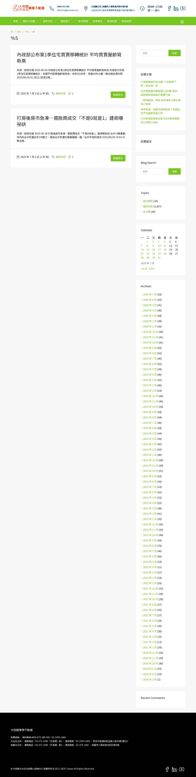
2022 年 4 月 (150, 567)
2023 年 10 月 (150, 471)
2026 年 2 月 (150, 321)
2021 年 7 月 (150, 615)
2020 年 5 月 (150, 679)
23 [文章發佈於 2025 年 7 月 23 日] (153, 253)
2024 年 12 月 (150, 396)
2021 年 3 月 (150, 636)
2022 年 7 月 (150, 551)
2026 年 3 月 (150, 316)
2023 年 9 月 (150, 476)
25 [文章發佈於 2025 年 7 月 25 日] (165, 253)
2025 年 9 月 (150, 348)
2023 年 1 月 (150, 519)
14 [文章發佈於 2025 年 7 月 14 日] (142, 249)
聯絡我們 (127, 21)
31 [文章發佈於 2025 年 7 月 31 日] (159, 257)
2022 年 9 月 (150, 540)
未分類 (146, 211)
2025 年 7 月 (150, 358)
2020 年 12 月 (150, 652)
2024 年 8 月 (150, 417)
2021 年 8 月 (150, 610)
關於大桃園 (29, 21)
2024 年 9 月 (150, 412)
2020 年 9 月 (150, 668)
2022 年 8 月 (150, 545)
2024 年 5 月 (150, 433)
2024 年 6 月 (150, 428)
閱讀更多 (118, 95)
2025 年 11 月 (150, 337)
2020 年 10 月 (150, 663)
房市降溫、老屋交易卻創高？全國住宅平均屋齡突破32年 (160, 111)
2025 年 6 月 (150, 364)
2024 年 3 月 (150, 444)
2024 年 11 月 (150, 401)
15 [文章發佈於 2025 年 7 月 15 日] (148, 249)
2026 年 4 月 (150, 310)
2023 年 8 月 (150, 481)
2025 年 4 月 (150, 374)
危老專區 (97, 21)
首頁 (15, 21)
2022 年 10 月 (150, 535)
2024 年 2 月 (150, 449)
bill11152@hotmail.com (67, 10)
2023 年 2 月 (150, 513)
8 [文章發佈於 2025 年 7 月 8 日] (147, 245)
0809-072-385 (63, 6)
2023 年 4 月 (150, 503)
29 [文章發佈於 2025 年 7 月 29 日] (148, 257)
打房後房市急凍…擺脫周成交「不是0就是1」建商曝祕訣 (70, 120)
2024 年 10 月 (150, 406)
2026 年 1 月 (150, 326)
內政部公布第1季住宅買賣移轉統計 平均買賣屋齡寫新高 (69, 57)
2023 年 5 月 (150, 497)
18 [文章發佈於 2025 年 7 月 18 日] (165, 249)
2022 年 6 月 (150, 556)
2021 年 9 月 (150, 604)
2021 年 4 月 (150, 631)
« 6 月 (144, 268)
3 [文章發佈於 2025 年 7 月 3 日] (158, 241)
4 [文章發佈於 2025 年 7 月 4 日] (164, 241)
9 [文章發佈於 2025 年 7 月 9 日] (153, 245)
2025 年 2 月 (150, 385)
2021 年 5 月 (150, 626)
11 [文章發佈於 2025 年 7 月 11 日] (165, 245)
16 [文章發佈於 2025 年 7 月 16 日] (153, 249)
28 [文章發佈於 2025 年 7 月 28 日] (142, 257)
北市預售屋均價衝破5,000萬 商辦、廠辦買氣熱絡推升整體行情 (160, 93)
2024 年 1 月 (150, 455)
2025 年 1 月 (150, 390)
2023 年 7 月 (150, 487)
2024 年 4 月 (150, 439)
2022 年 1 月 (150, 583)
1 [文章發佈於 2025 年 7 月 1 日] (147, 241)
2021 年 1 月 (150, 647)
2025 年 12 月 (150, 332)
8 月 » (152, 268)
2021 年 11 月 (150, 594)
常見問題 (83, 21)
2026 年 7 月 (150, 294)
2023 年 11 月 (150, 465)
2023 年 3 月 (150, 508)
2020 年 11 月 (150, 658)
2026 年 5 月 (150, 305)
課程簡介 (65, 21)
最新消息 (48, 21)
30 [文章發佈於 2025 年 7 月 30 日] (153, 257)
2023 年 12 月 (150, 460)
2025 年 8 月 (150, 353)
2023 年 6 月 (150, 492)
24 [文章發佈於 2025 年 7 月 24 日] (159, 253)
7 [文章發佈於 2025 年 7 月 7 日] (141, 245)
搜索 (174, 53)
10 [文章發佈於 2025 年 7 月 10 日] (159, 245)
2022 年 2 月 (150, 578)
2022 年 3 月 (150, 572)
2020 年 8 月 (150, 674)
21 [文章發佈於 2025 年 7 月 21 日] (142, 253)
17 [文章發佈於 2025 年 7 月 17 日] (159, 249)
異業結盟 (112, 21)
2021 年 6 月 (150, 620)
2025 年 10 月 (150, 342)
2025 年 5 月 (150, 369)
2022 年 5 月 (150, 562)
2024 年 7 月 (150, 422)
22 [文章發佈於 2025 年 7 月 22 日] (148, 253)
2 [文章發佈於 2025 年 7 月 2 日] (153, 241)
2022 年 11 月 (150, 529)
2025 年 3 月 (150, 380)
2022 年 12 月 (150, 524)
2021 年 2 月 (150, 642)
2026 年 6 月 (150, 299)
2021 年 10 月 (150, 599)
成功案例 (148, 201)
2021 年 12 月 (150, 588)
